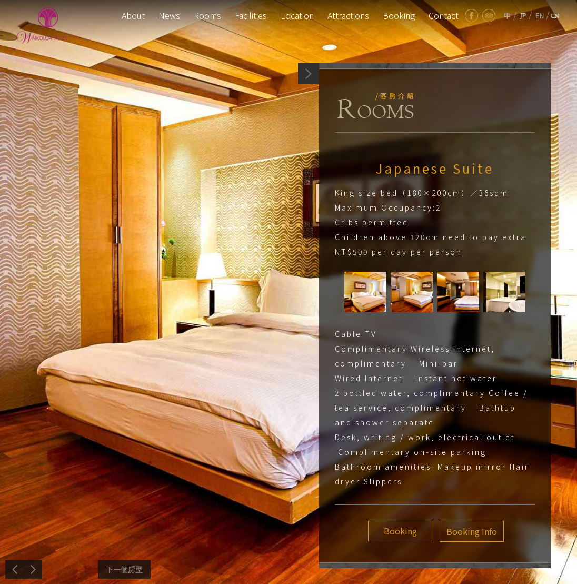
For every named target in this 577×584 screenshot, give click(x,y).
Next (124, 569)
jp (522, 15)
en (539, 15)
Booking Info (469, 531)
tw (507, 15)
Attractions (348, 15)
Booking (399, 15)
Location (297, 15)
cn (555, 15)
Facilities (251, 15)
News (169, 15)
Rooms (207, 15)
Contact (444, 15)
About (133, 15)
